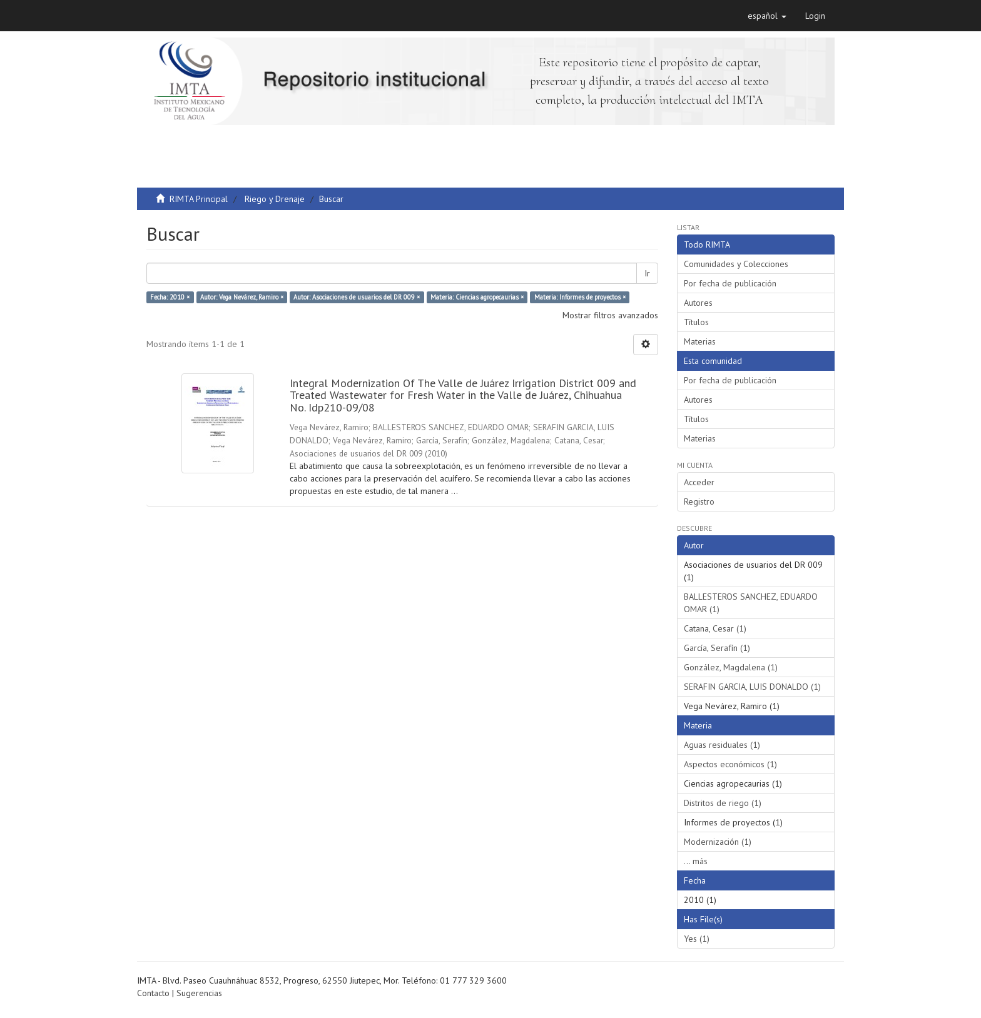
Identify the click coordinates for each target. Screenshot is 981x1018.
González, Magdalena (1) (731, 667)
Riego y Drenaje (275, 198)
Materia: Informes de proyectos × (580, 297)
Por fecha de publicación (730, 283)
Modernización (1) (717, 841)
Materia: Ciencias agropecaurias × (477, 297)
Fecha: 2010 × (170, 297)
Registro (699, 501)
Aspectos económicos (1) (730, 764)
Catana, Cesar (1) (715, 628)
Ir (647, 273)
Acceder (699, 482)
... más (696, 861)
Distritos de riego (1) (722, 803)
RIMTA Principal (199, 198)
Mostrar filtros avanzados (610, 315)
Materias (700, 341)
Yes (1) (696, 938)
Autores (698, 302)
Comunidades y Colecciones (736, 264)
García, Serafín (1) (717, 647)
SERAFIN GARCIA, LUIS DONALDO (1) (752, 686)
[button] (767, 15)
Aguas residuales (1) (722, 744)
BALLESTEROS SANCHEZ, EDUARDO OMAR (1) (751, 603)
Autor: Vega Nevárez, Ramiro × (241, 297)
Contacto (153, 993)
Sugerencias (199, 993)
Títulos (696, 322)
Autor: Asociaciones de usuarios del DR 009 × (356, 297)
